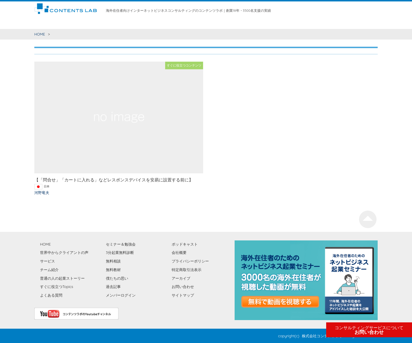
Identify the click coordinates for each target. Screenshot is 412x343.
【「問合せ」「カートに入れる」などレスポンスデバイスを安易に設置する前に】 (113, 180)
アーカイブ (181, 278)
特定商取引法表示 (186, 269)
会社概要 (179, 252)
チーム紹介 (170, 23)
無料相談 (189, 23)
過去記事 (113, 286)
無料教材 (207, 23)
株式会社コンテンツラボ (322, 336)
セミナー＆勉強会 (232, 23)
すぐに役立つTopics (56, 286)
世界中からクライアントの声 (116, 23)
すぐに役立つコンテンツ (68, 23)
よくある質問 (51, 295)
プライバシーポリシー (190, 261)
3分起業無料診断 (120, 252)
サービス (150, 23)
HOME (39, 23)
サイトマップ (183, 295)
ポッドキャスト (185, 244)
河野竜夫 (41, 192)
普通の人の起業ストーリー (62, 278)
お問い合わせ (369, 330)
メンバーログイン (121, 295)
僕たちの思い (261, 23)
